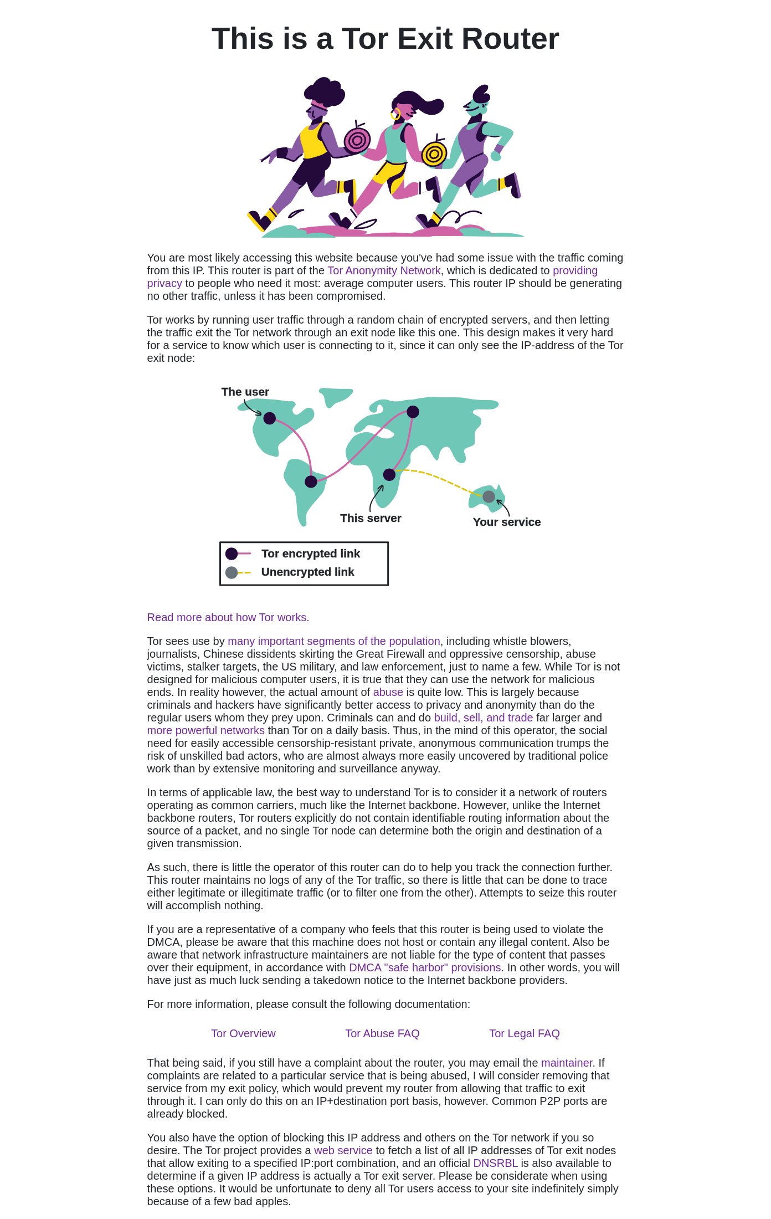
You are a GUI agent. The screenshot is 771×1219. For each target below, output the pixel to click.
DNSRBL (495, 1163)
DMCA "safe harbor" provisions (425, 967)
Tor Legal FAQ (524, 1033)
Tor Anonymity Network (384, 270)
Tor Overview (243, 1033)
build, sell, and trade (483, 717)
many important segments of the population (334, 641)
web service (343, 1150)
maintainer (566, 1063)
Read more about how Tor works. (228, 617)
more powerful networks (206, 730)
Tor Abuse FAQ (382, 1033)
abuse (388, 692)
